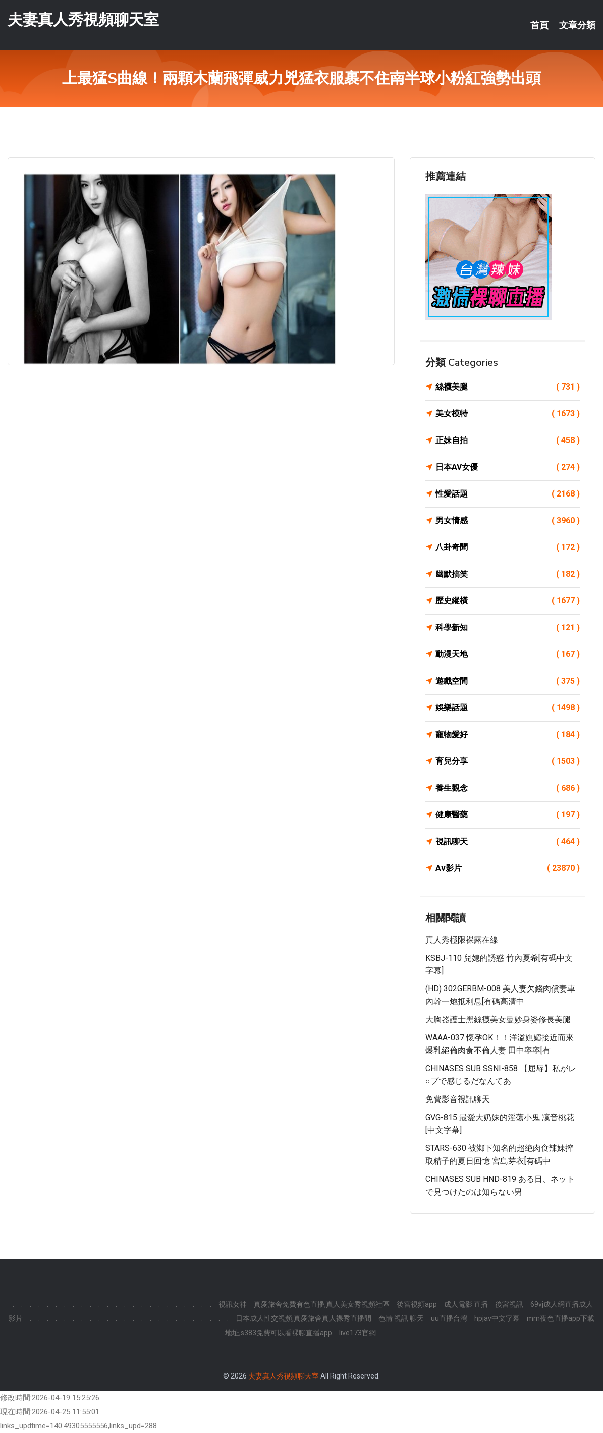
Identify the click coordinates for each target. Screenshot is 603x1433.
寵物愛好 (507, 735)
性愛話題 (507, 494)
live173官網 (357, 1333)
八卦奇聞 (507, 547)
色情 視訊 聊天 (401, 1318)
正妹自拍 (507, 440)
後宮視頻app (417, 1304)
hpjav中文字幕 (497, 1318)
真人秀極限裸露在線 (461, 940)
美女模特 (507, 414)
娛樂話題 (507, 708)
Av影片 (507, 868)
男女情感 (507, 521)
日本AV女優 (507, 467)
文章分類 (577, 25)
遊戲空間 (507, 681)
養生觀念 (507, 788)
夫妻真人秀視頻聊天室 (83, 19)
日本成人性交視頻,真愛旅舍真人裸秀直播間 (303, 1318)
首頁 (539, 25)
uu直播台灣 (449, 1318)
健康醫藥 (507, 815)
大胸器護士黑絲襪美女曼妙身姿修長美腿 (498, 1019)
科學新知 (507, 628)
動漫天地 (507, 654)
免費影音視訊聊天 (457, 1099)
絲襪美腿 (507, 387)
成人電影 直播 (466, 1304)
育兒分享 (507, 761)
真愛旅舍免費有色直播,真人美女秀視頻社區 (322, 1304)
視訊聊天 (507, 842)
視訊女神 (232, 1304)
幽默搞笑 (507, 574)
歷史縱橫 (507, 601)
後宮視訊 (509, 1304)
